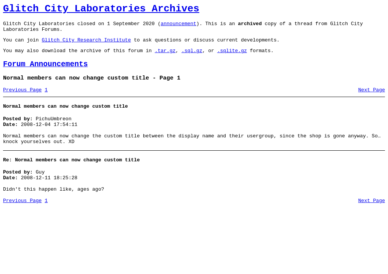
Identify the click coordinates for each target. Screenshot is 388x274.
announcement (178, 26)
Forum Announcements (45, 72)
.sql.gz (191, 57)
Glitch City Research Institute (86, 45)
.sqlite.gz (232, 57)
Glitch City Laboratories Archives (101, 10)
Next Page (371, 100)
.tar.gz (165, 57)
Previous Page (22, 100)
